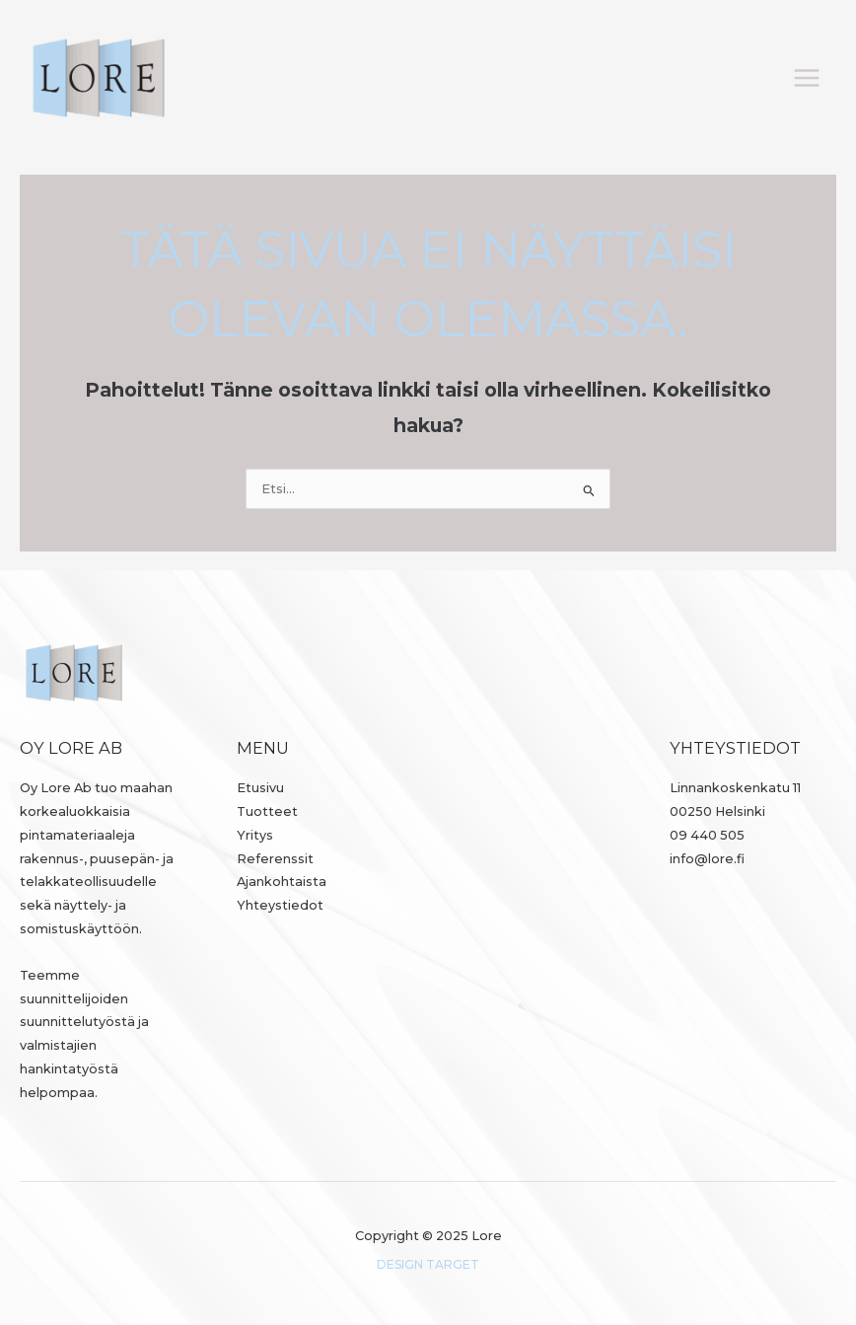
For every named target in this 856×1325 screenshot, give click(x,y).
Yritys (255, 835)
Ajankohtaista (281, 881)
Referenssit (275, 858)
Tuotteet (267, 811)
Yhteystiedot (280, 905)
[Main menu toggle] (807, 77)
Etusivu (260, 787)
